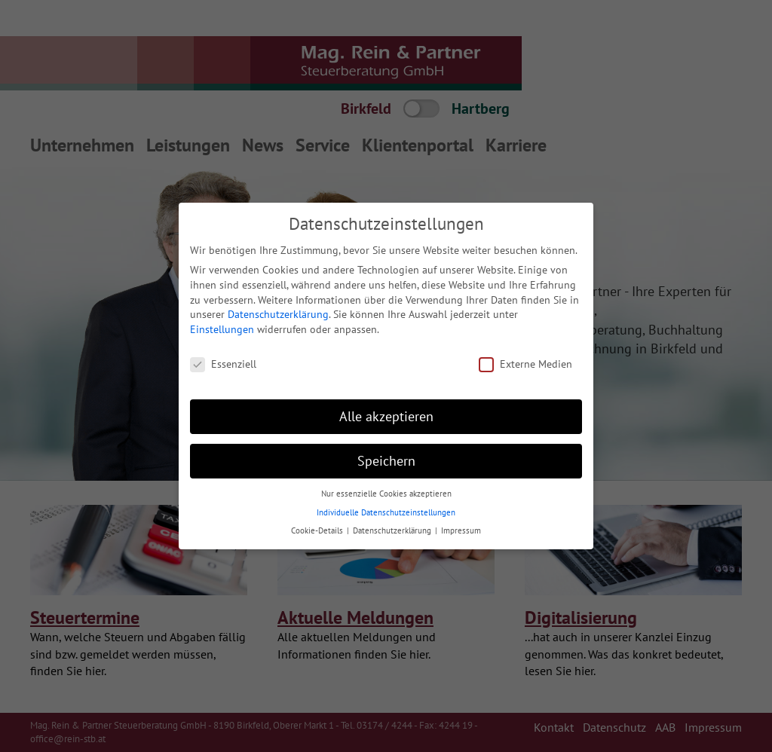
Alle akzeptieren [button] (386, 416)
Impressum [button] (461, 530)
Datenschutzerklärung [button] (393, 530)
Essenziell (223, 364)
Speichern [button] (386, 460)
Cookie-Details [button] (318, 530)
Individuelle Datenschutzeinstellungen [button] (386, 512)
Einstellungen (222, 329)
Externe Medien (525, 364)
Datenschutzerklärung (278, 314)
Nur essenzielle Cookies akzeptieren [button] (386, 493)
